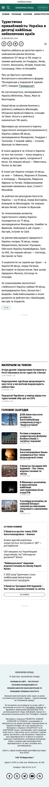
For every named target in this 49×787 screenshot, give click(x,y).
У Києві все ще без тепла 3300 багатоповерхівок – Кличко (20, 533)
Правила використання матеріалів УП (24, 688)
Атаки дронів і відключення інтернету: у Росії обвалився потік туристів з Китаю (24, 371)
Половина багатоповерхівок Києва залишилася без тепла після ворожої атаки (33, 453)
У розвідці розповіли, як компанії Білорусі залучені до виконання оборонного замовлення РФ (33, 506)
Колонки (27, 14)
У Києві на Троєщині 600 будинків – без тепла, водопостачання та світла (33, 470)
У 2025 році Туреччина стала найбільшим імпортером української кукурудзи (20, 577)
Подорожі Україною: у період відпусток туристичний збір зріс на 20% (24, 397)
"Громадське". (27, 85)
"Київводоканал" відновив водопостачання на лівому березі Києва (22, 566)
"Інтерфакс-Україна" (34, 707)
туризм (6, 308)
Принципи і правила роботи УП (24, 691)
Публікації (16, 14)
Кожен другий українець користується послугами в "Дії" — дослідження (23, 543)
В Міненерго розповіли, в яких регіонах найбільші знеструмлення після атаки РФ (33, 487)
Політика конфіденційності (25, 685)
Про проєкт (33, 682)
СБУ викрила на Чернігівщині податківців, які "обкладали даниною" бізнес (20, 554)
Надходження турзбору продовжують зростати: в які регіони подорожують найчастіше (23, 384)
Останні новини (13, 526)
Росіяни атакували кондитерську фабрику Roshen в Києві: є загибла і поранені (33, 437)
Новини (5, 14)
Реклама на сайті (18, 682)
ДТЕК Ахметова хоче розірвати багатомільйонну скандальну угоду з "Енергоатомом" (31, 419)
